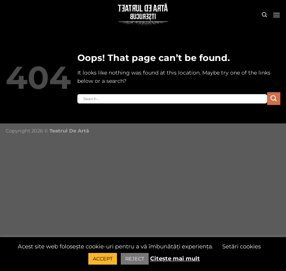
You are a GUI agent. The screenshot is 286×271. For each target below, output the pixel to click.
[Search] (264, 14)
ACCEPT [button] (102, 259)
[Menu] (276, 15)
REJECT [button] (134, 259)
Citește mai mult (175, 258)
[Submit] (273, 98)
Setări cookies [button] (241, 246)
